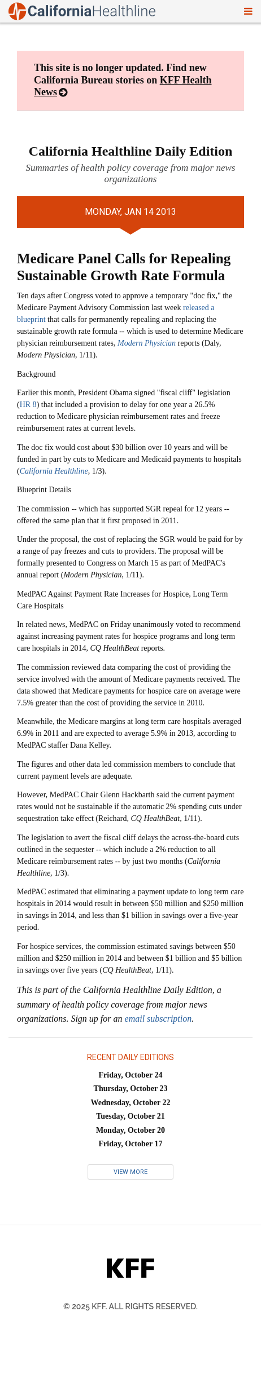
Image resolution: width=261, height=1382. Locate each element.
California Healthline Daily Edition (131, 151)
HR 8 (28, 404)
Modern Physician (147, 343)
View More (130, 1172)
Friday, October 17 (131, 1144)
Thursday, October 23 (131, 1088)
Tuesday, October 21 (130, 1116)
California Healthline (54, 471)
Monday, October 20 (130, 1130)
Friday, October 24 (131, 1075)
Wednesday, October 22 (131, 1102)
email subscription (158, 1018)
